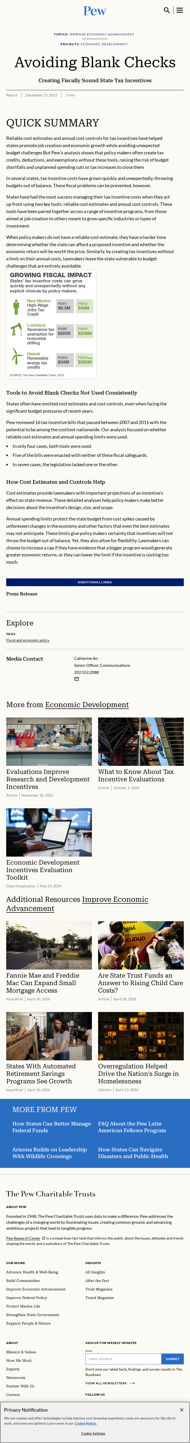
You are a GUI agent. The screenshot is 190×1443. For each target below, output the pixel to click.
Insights (93, 1263)
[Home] (50, 1194)
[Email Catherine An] (76, 679)
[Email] (123, 1359)
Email (88, 1350)
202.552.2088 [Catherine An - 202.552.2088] (86, 672)
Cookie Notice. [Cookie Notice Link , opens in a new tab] (86, 1423)
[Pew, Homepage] (95, 10)
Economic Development (87, 704)
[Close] (181, 1410)
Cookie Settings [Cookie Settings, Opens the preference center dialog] (93, 1433)
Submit (172, 1359)
